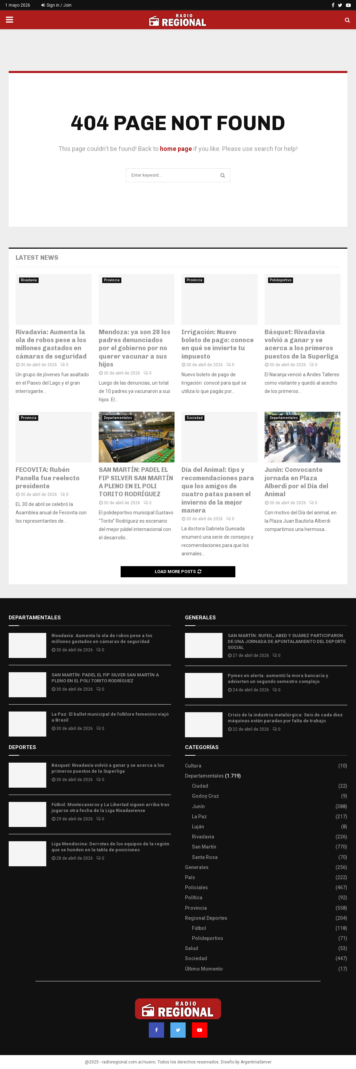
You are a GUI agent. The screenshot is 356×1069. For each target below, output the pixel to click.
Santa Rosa (205, 857)
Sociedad (195, 418)
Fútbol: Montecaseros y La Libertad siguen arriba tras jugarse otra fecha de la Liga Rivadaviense (110, 807)
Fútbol (199, 928)
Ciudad (200, 786)
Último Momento (204, 969)
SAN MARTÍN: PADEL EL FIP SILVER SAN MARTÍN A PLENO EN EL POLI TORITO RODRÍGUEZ (136, 482)
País (190, 877)
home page (176, 148)
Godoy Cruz (205, 796)
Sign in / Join (56, 5)
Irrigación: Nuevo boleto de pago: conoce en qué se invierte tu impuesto (217, 344)
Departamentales (118, 418)
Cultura (193, 766)
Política (193, 897)
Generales (197, 867)
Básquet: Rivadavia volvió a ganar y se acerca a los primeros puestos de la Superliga (302, 344)
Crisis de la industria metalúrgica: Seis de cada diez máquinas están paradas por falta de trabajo (285, 717)
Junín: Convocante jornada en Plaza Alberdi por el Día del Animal (296, 482)
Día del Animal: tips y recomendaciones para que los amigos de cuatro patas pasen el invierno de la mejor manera (217, 490)
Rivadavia (29, 280)
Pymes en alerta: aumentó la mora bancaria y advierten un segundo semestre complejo (278, 678)
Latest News (37, 258)
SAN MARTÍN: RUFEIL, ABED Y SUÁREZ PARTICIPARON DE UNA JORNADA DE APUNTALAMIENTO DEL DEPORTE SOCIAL (287, 641)
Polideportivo (280, 280)
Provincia (112, 280)
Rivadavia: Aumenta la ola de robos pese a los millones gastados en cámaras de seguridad (51, 344)
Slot (13, 883)
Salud (191, 948)
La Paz (199, 816)
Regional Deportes (206, 918)
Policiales (196, 887)
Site (22, 883)
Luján (198, 826)
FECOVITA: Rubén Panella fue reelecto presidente (48, 478)
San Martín (204, 847)
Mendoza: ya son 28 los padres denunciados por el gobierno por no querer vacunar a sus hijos (134, 348)
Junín (198, 806)
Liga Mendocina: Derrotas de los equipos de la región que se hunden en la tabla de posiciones (110, 846)
